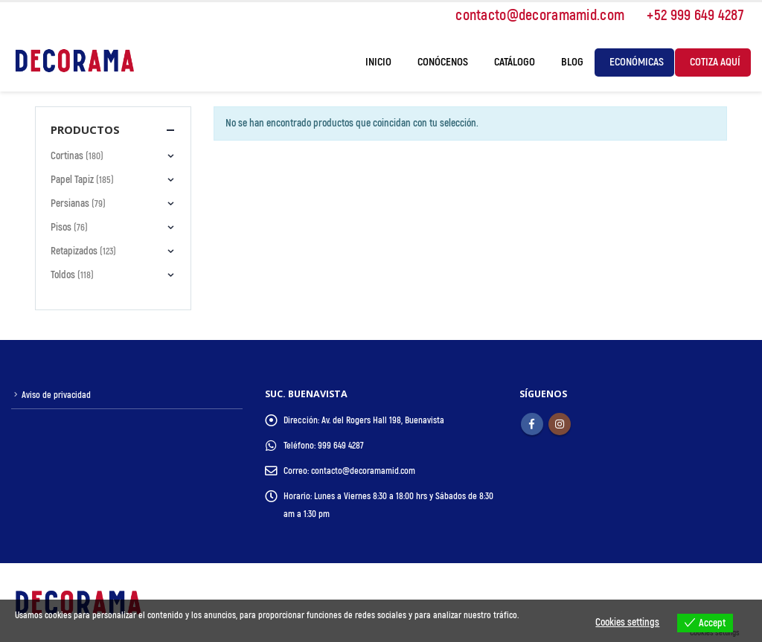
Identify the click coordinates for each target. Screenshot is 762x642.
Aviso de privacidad (57, 395)
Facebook (532, 424)
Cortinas (67, 156)
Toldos (63, 275)
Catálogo (514, 62)
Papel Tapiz (72, 179)
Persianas (70, 203)
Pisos (61, 227)
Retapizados (74, 251)
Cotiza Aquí (715, 62)
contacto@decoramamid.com (532, 15)
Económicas (636, 62)
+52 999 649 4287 (687, 15)
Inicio (378, 62)
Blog (572, 62)
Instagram (559, 424)
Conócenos (442, 62)
